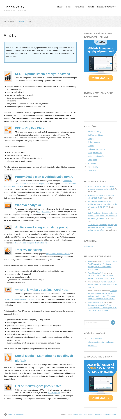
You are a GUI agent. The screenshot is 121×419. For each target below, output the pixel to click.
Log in (114, 414)
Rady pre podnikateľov (96, 156)
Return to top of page (16, 414)
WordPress (92, 170)
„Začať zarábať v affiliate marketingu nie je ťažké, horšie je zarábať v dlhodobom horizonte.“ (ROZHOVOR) (102, 216)
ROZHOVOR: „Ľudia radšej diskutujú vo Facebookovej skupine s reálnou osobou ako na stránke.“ (102, 227)
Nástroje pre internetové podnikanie (101, 342)
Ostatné (91, 146)
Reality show (92, 160)
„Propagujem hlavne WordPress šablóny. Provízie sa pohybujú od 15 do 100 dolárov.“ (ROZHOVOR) (102, 204)
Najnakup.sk (44, 184)
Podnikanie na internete (96, 149)
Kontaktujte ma (54, 393)
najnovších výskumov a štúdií (58, 254)
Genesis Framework (95, 414)
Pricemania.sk (20, 184)
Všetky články (93, 167)
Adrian (90, 261)
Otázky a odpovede (95, 338)
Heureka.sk (67, 181)
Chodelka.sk (14, 7)
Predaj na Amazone (95, 153)
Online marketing (94, 142)
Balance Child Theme (80, 414)
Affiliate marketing (94, 132)
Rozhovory (92, 163)
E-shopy (91, 139)
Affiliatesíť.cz (92, 346)
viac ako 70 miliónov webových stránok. (19, 299)
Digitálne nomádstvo (95, 135)
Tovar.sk (30, 184)
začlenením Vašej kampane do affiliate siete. (29, 243)
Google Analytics (43, 212)
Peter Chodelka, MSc (95, 273)
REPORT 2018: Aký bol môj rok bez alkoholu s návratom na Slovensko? (102, 284)
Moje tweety (88, 246)
